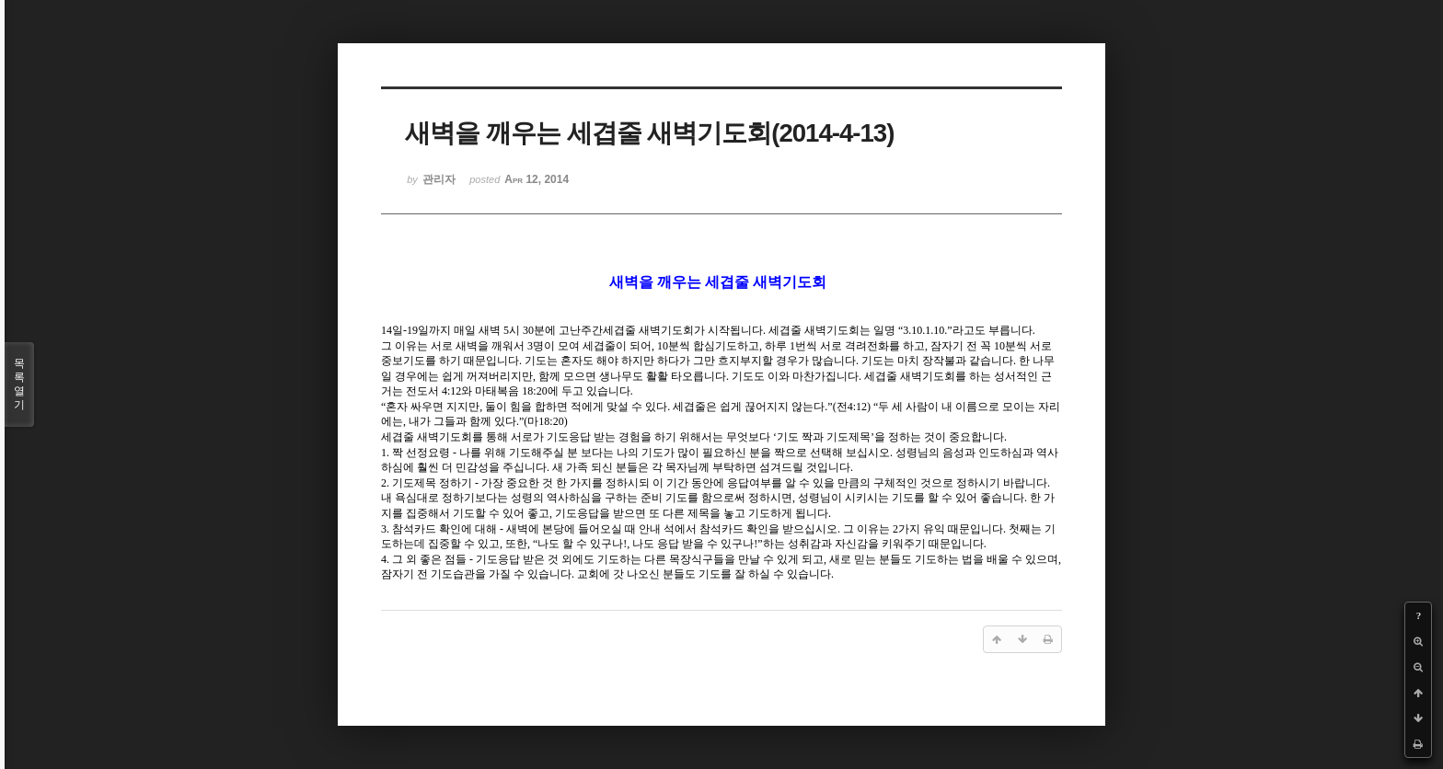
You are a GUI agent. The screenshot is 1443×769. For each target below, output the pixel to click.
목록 (19, 384)
